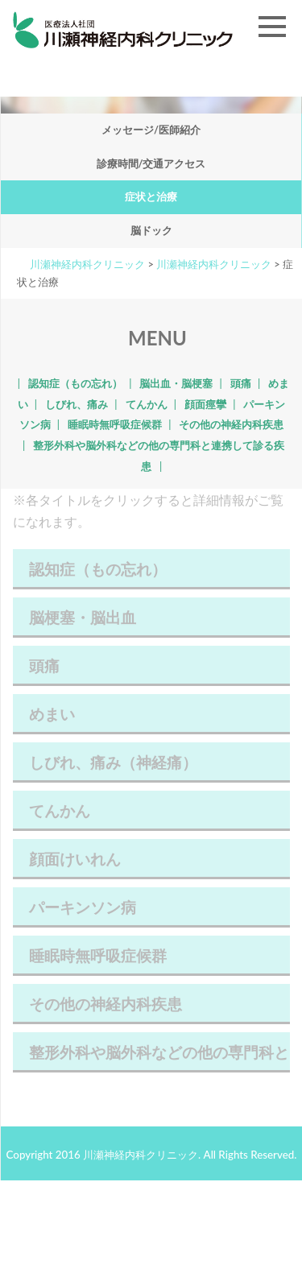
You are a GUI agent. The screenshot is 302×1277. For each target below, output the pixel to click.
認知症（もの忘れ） (75, 383)
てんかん (147, 404)
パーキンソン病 (151, 913)
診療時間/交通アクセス (151, 163)
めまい (151, 719)
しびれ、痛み (76, 404)
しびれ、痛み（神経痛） (151, 768)
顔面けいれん (151, 864)
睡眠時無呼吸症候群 (115, 424)
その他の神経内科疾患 (231, 424)
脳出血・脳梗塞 (176, 383)
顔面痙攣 (205, 404)
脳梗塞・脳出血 (151, 623)
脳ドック (151, 230)
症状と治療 (151, 196)
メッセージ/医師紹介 (151, 129)
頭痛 (240, 383)
